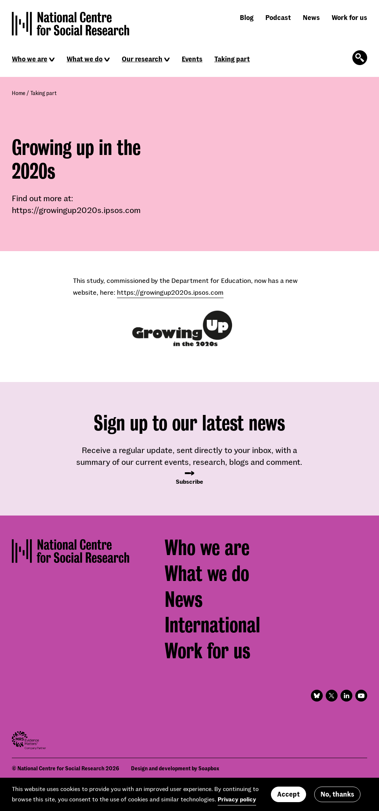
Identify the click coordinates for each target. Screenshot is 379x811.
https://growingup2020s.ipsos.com (170, 292)
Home (18, 93)
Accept (288, 797)
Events (192, 59)
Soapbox (208, 768)
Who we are (29, 59)
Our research (142, 59)
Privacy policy (237, 801)
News (311, 17)
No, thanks (337, 797)
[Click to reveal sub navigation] (52, 59)
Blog (247, 17)
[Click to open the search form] (359, 57)
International (212, 625)
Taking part (232, 59)
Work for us (349, 17)
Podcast (278, 17)
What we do (85, 59)
